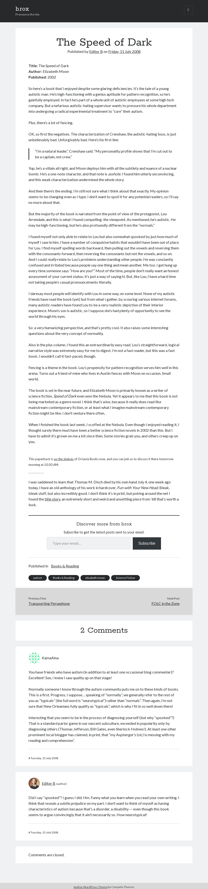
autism (37, 578)
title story (52, 499)
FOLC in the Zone (165, 603)
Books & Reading (65, 566)
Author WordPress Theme (91, 887)
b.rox (22, 9)
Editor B (96, 51)
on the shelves (64, 459)
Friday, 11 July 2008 (124, 51)
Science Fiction (125, 578)
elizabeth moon (95, 578)
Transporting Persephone (49, 603)
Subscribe (146, 543)
